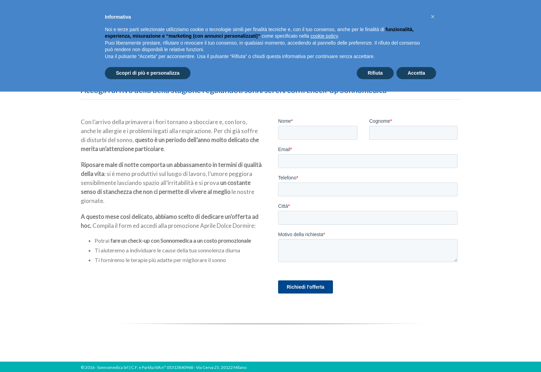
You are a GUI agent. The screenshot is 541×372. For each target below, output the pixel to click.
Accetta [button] (416, 73)
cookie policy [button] (324, 36)
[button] (432, 16)
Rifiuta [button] (375, 73)
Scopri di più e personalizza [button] (147, 73)
